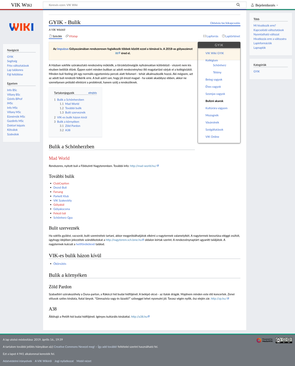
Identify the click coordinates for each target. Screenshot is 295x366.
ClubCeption (61, 183)
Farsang (58, 191)
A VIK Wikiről (43, 361)
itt (116, 53)
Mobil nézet (84, 361)
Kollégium (211, 60)
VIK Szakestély (62, 200)
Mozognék (212, 115)
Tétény (217, 72)
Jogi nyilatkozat (64, 361)
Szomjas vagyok (215, 93)
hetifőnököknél (85, 244)
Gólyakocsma (61, 209)
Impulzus (62, 48)
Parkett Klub (61, 196)
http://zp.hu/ (219, 298)
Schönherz (219, 65)
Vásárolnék (212, 122)
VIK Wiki (21, 5)
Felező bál (59, 213)
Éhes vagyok (213, 86)
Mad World (59, 158)
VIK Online (212, 136)
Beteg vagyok (213, 79)
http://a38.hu (139, 316)
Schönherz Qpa (63, 217)
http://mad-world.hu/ (143, 165)
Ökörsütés (59, 263)
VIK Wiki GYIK (214, 53)
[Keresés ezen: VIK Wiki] (144, 5)
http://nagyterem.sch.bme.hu (124, 239)
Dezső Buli (60, 187)
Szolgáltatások (214, 129)
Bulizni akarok (214, 101)
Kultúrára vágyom (216, 108)
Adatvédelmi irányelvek (17, 361)
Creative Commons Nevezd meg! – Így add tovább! (85, 346)
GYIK (256, 71)
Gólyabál (58, 204)
